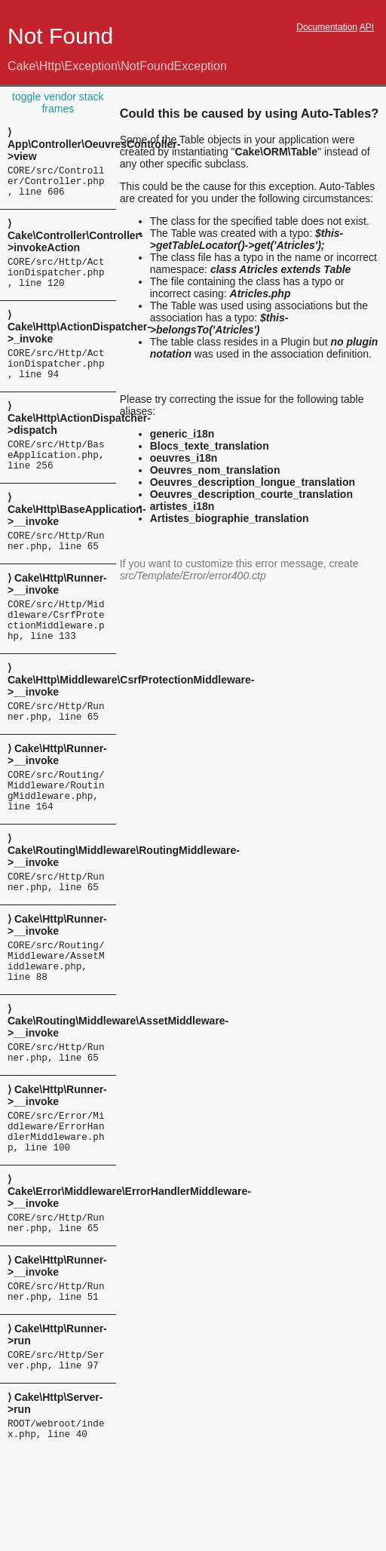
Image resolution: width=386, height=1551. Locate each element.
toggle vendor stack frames (57, 103)
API (367, 27)
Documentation (326, 27)
